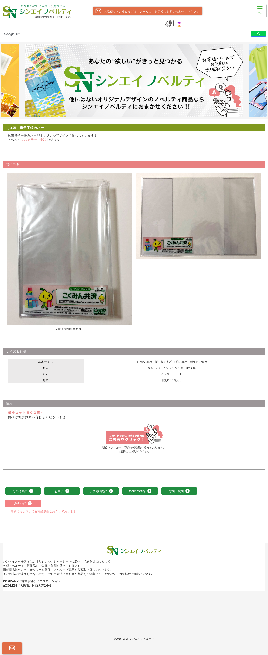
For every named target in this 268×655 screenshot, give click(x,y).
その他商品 (23, 491)
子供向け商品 (101, 491)
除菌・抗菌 (179, 491)
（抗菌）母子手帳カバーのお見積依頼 (134, 434)
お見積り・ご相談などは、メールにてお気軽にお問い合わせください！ (146, 11)
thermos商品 (140, 491)
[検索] (124, 34)
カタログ (23, 503)
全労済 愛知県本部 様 (68, 329)
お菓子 (62, 491)
